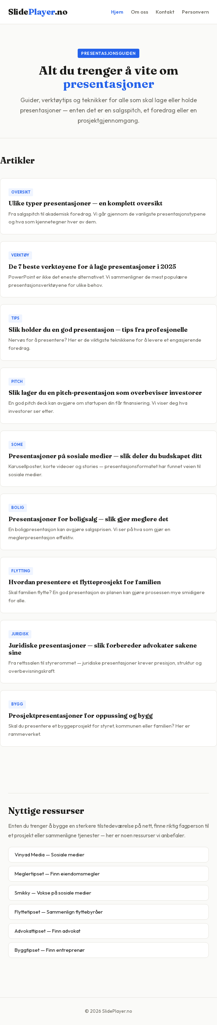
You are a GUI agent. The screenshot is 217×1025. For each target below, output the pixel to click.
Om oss (139, 12)
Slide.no (37, 12)
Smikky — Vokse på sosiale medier (53, 892)
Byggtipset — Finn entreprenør (50, 950)
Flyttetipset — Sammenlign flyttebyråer (59, 911)
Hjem (117, 12)
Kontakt (165, 12)
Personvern (195, 12)
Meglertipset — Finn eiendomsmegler (57, 873)
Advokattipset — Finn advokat (47, 931)
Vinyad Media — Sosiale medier (49, 854)
